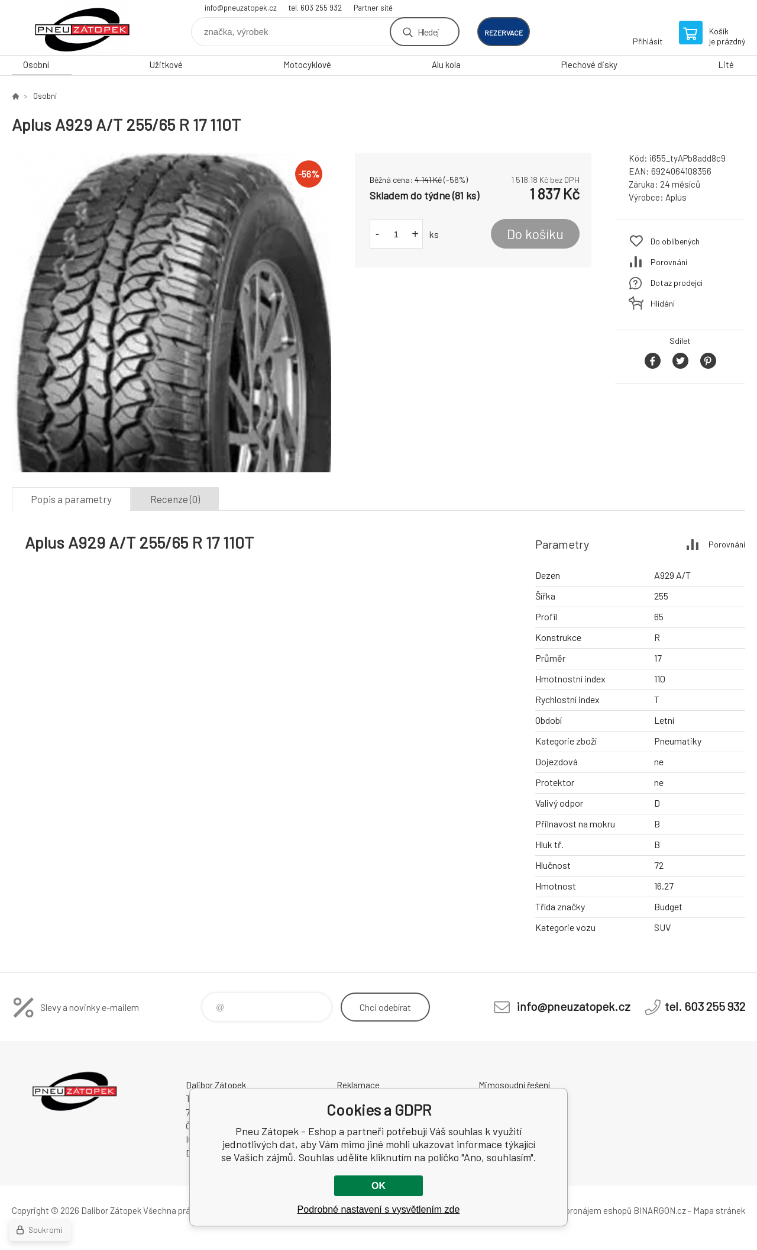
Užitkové (166, 64)
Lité (726, 64)
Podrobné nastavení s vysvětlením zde (378, 1209)
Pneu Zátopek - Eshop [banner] (83, 27)
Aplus (676, 197)
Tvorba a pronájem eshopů (581, 1210)
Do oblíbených (675, 241)
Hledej (428, 31)
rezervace (503, 32)
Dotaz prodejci (677, 283)
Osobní (36, 64)
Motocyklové (307, 64)
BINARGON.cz (659, 1210)
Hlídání (663, 303)
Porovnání (669, 262)
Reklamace (358, 1085)
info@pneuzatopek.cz (241, 7)
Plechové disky (589, 64)
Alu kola (446, 64)
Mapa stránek (719, 1210)
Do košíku (535, 233)
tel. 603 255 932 (315, 7)
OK (378, 1186)
